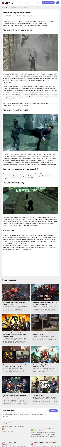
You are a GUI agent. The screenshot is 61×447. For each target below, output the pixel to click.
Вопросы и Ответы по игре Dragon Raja (13, 427)
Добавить (53, 410)
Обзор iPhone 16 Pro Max (9, 442)
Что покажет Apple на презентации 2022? (43, 442)
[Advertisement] (30, 263)
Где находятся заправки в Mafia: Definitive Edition (43, 333)
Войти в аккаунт (48, 3)
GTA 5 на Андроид (38, 395)
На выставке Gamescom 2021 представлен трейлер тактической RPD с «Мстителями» (15, 334)
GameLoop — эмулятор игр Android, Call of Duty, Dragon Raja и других (15, 365)
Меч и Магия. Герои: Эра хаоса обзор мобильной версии (44, 365)
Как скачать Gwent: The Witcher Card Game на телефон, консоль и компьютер (15, 396)
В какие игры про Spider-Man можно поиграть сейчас (14, 303)
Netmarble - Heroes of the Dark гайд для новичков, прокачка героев (45, 303)
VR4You (9, 2)
